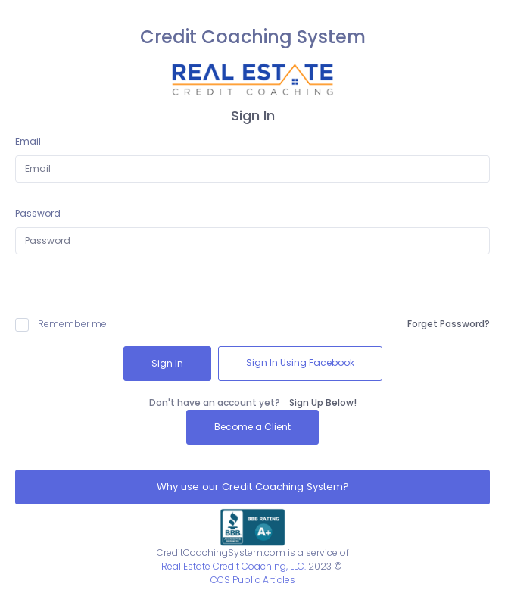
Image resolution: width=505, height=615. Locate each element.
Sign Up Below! (323, 402)
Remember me (61, 324)
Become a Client (252, 426)
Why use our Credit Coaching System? (253, 486)
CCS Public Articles (252, 579)
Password (38, 213)
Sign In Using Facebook (300, 362)
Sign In (167, 363)
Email (28, 141)
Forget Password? (448, 323)
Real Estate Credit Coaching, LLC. (233, 566)
